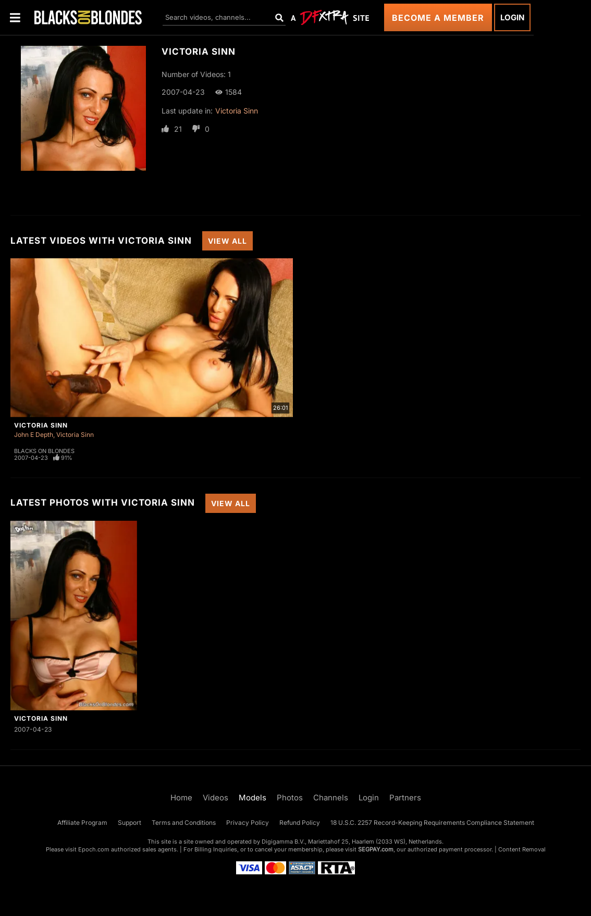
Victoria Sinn (236, 110)
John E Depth (33, 434)
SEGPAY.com (375, 849)
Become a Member (438, 17)
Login (512, 17)
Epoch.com (93, 849)
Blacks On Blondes (44, 451)
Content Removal (522, 849)
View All (227, 240)
